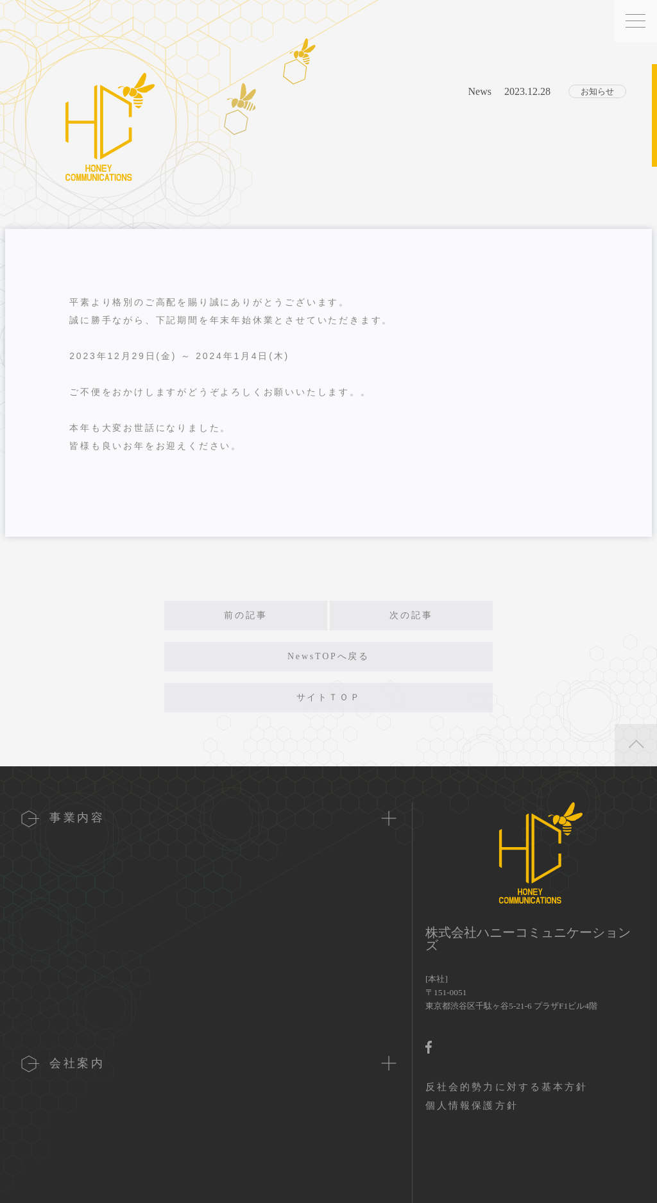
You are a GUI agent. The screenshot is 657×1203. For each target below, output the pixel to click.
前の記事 (245, 615)
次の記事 (410, 615)
